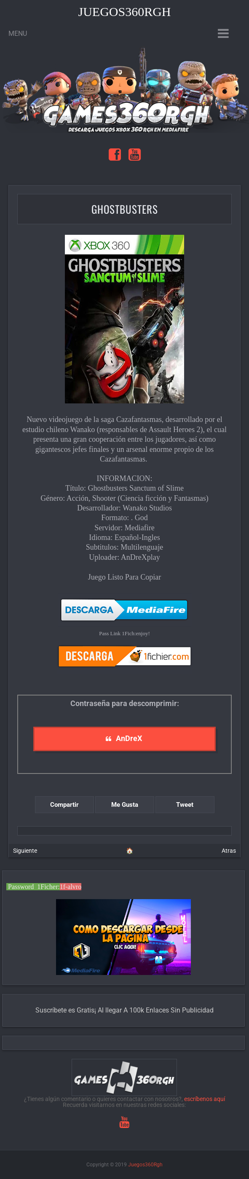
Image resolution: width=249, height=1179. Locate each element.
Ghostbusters (124, 209)
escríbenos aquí (204, 1099)
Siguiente (25, 850)
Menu (17, 34)
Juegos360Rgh (124, 12)
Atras (229, 850)
